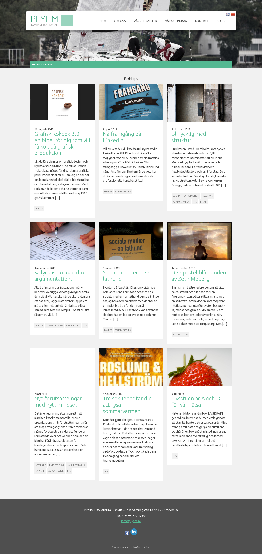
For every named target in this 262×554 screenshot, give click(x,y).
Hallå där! (207, 196)
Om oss (120, 21)
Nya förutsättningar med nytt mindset (58, 401)
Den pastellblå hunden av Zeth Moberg (199, 275)
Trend (203, 202)
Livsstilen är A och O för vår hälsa (196, 401)
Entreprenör (191, 196)
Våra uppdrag (176, 21)
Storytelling (73, 325)
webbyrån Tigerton (139, 547)
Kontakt (202, 21)
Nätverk (40, 471)
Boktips (39, 208)
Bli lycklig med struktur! (189, 137)
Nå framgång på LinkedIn (122, 137)
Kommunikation (181, 202)
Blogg (222, 21)
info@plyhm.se (131, 521)
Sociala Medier (123, 191)
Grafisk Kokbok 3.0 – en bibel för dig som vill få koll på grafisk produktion (62, 143)
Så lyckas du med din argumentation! (59, 275)
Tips (195, 202)
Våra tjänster (145, 21)
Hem (103, 21)
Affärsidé (41, 465)
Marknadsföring (76, 465)
